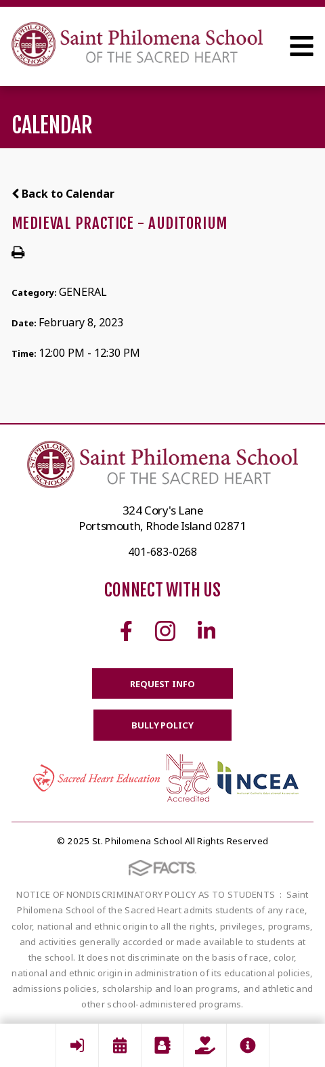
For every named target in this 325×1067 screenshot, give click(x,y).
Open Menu (301, 46)
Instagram (165, 631)
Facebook (126, 631)
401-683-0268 (162, 551)
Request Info (162, 684)
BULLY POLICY (162, 725)
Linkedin (206, 631)
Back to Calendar (63, 193)
